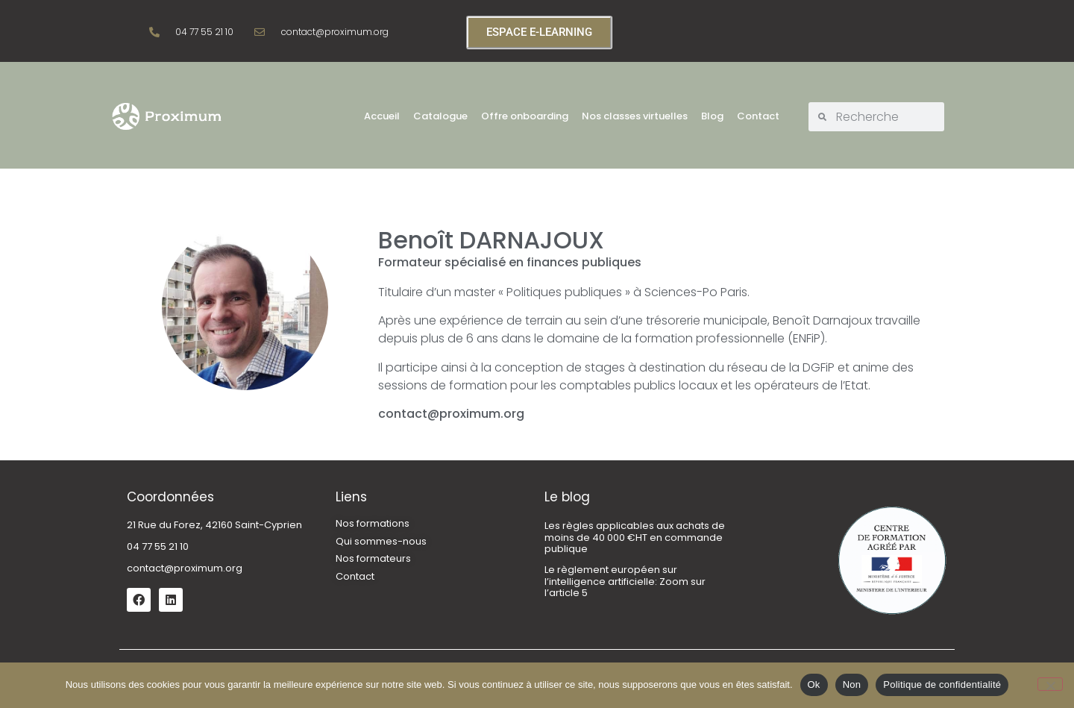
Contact (758, 116)
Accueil (382, 116)
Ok (814, 684)
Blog (712, 116)
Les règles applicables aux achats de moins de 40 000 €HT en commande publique (634, 537)
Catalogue (440, 116)
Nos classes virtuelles (635, 116)
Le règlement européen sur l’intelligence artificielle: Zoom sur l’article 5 (625, 581)
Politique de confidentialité (942, 684)
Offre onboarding (524, 116)
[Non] (1050, 684)
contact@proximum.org (184, 568)
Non (852, 684)
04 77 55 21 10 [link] (158, 546)
